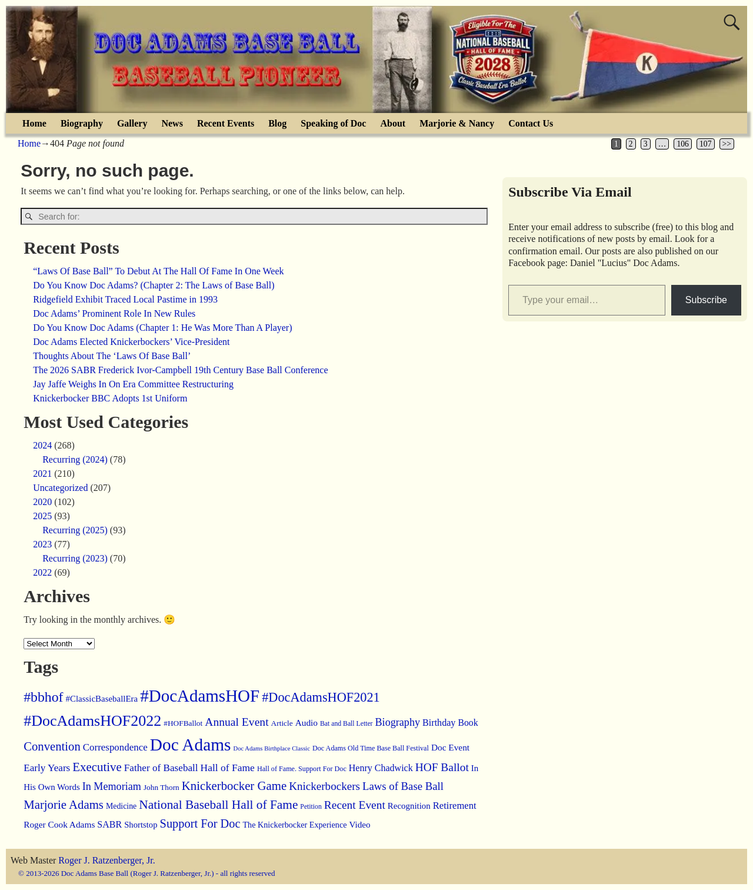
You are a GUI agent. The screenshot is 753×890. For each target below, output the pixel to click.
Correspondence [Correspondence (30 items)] (115, 747)
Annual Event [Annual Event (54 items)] (236, 722)
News (171, 123)
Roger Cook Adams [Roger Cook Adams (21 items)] (59, 824)
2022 (42, 572)
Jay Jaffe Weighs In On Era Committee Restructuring (133, 384)
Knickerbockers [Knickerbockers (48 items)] (324, 786)
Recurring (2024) (75, 459)
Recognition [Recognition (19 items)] (409, 806)
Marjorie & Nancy (456, 123)
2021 (42, 474)
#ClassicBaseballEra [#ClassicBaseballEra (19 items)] (102, 698)
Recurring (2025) (75, 530)
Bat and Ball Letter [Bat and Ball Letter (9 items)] (346, 724)
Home (34, 123)
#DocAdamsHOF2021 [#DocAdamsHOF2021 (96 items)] (321, 697)
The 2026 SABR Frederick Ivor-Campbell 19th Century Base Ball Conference (180, 370)
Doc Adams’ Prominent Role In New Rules (114, 313)
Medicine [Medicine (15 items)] (121, 806)
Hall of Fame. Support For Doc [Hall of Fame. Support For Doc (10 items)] (301, 769)
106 (682, 144)
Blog (277, 123)
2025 (42, 516)
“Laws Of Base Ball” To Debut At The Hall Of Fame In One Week (158, 271)
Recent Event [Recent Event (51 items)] (354, 805)
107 (705, 144)
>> (726, 144)
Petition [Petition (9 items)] (310, 807)
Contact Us (530, 123)
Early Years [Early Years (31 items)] (47, 767)
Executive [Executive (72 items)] (97, 767)
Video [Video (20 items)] (360, 824)
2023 (42, 544)
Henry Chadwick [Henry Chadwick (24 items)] (381, 768)
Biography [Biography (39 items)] (398, 722)
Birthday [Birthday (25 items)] (438, 723)
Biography (82, 123)
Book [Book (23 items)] (468, 723)
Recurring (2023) (75, 558)
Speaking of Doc (333, 123)
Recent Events (225, 123)
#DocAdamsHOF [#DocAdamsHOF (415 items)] (199, 695)
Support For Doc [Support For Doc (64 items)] (200, 823)
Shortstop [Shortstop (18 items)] (140, 824)
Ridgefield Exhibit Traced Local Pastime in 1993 (125, 299)
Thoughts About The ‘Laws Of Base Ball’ (112, 356)
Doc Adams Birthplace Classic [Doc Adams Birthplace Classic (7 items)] (271, 748)
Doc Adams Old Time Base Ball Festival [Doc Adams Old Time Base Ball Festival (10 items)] (370, 748)
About (392, 123)
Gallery (132, 123)
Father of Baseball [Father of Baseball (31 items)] (161, 767)
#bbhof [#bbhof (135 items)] (43, 697)
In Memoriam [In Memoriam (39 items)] (111, 786)
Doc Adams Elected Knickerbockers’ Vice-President (131, 342)
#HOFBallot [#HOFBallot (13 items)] (183, 723)
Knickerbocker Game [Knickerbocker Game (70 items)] (234, 785)
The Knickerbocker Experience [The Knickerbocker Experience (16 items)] (294, 824)
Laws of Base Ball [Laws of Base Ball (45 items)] (403, 786)
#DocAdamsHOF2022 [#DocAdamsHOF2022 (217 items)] (92, 720)
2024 (42, 445)
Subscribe (706, 300)
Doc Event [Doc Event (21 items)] (450, 747)
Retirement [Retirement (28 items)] (455, 805)
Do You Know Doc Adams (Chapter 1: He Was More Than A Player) (162, 328)
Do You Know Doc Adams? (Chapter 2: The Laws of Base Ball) (153, 285)
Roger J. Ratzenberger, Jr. (106, 860)
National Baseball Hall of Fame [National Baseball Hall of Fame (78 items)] (218, 805)
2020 (42, 502)
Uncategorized (60, 488)
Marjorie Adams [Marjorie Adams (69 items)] (64, 804)
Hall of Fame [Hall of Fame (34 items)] (228, 767)
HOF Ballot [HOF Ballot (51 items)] (442, 767)
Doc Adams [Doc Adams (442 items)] (190, 744)
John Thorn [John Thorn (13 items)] (161, 787)
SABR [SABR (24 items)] (109, 824)
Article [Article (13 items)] (282, 723)
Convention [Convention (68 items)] (52, 746)
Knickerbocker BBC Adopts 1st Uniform (110, 398)
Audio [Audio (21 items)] (306, 723)
